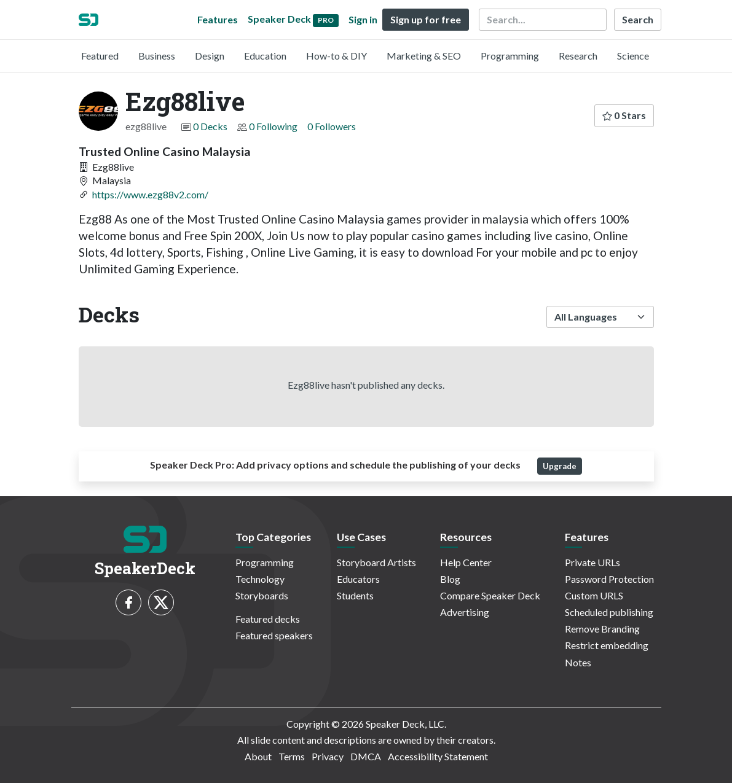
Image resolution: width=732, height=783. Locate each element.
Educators (358, 579)
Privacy (328, 756)
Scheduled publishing (609, 612)
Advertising (464, 612)
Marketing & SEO (424, 55)
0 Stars (624, 115)
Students (355, 595)
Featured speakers (274, 635)
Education (265, 55)
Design (209, 55)
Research (578, 55)
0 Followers (331, 126)
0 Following (273, 126)
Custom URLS (594, 595)
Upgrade (560, 466)
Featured (100, 55)
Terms (291, 756)
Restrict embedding (606, 645)
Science (633, 55)
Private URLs (592, 562)
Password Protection (609, 579)
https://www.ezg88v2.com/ (150, 194)
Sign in (362, 19)
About (258, 756)
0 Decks (210, 126)
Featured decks (267, 619)
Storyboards (261, 595)
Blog (450, 579)
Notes (578, 662)
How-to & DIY (336, 55)
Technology (260, 579)
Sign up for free (425, 19)
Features (217, 19)
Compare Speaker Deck (490, 595)
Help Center (466, 562)
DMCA (365, 756)
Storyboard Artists (376, 562)
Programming (510, 55)
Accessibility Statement (438, 756)
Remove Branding (602, 628)
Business (156, 55)
